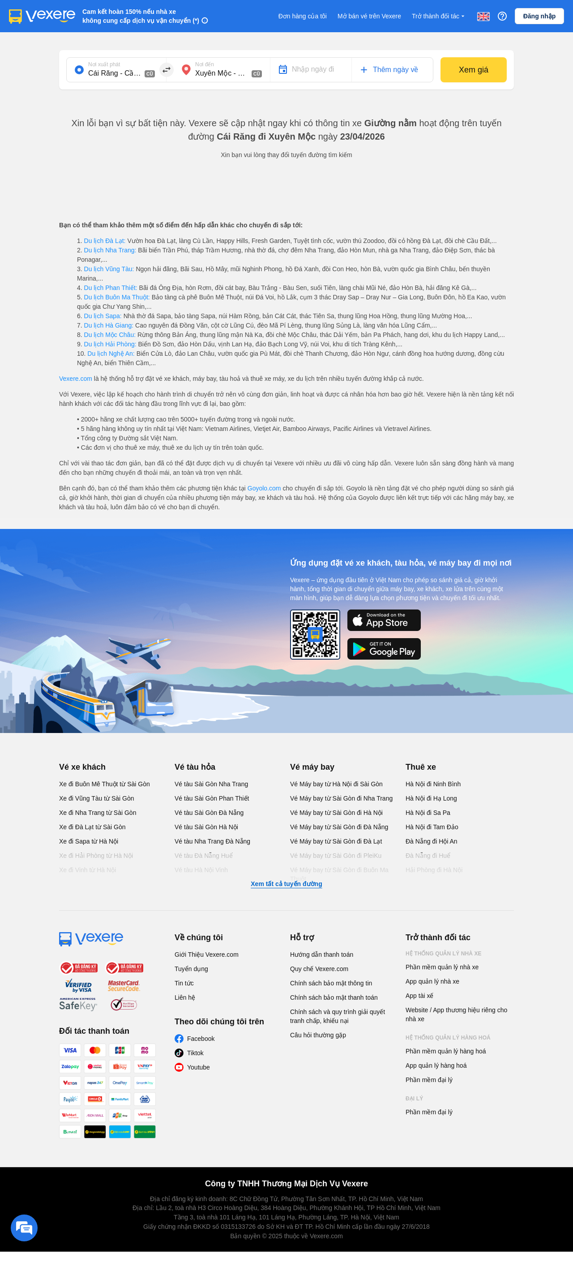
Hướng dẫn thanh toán (321, 954)
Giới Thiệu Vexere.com (207, 954)
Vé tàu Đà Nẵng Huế (204, 855)
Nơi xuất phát (104, 64)
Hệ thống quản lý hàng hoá (448, 1038)
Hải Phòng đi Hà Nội (434, 870)
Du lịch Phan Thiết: (110, 287)
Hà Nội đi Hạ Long (431, 798)
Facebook (200, 1038)
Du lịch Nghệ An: (111, 353)
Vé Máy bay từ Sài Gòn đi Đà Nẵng (339, 827)
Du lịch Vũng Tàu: (109, 269)
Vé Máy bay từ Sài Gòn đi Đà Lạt (336, 841)
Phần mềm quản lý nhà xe (442, 967)
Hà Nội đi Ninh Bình (433, 784)
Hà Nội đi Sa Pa (428, 812)
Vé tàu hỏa (195, 767)
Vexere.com (75, 378)
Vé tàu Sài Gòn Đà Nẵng (209, 812)
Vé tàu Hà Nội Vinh (201, 870)
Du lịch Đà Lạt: (105, 240)
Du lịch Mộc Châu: (109, 334)
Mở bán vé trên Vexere (369, 16)
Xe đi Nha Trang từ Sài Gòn (97, 812)
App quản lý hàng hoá (436, 1065)
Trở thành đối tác (439, 16)
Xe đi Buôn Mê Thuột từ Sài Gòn (104, 784)
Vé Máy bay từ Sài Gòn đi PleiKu (335, 855)
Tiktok (195, 1053)
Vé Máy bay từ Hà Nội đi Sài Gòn (336, 784)
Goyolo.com (264, 488)
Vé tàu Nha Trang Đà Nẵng (212, 841)
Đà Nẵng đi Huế (428, 855)
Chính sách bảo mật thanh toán (334, 997)
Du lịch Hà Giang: (108, 325)
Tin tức (184, 983)
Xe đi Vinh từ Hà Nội (87, 870)
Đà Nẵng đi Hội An (432, 841)
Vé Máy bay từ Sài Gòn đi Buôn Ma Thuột (339, 874)
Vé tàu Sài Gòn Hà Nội (206, 827)
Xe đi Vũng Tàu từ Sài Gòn (96, 798)
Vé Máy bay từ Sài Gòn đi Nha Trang (341, 798)
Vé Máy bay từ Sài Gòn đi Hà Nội (336, 812)
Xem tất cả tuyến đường (286, 883)
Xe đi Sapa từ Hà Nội (88, 841)
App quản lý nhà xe (432, 981)
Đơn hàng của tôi (302, 16)
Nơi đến (204, 64)
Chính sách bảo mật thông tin (331, 983)
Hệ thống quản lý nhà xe (444, 953)
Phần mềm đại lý (429, 1079)
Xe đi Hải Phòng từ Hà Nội (96, 855)
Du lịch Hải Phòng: (110, 344)
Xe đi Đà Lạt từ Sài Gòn (92, 827)
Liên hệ (185, 997)
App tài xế (419, 995)
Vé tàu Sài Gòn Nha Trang (211, 784)
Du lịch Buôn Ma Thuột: (117, 297)
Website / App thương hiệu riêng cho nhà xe (456, 1014)
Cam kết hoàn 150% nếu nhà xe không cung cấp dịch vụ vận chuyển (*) (140, 16)
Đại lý (414, 1098)
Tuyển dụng (191, 968)
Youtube (198, 1067)
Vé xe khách (82, 767)
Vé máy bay (312, 767)
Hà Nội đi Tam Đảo (432, 827)
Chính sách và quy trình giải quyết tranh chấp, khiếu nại (337, 1016)
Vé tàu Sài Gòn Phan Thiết (212, 798)
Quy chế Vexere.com (319, 968)
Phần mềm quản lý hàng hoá (446, 1051)
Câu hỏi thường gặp (318, 1035)
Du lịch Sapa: (103, 316)
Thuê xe (421, 767)
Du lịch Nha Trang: (110, 250)
